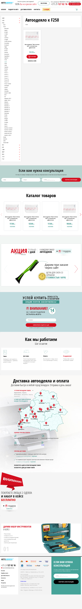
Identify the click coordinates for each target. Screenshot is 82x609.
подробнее (12, 226)
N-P (3, 152)
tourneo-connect (8, 128)
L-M (3, 149)
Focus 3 (6, 76)
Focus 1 (6, 72)
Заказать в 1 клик (32, 60)
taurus (5, 126)
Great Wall (5, 142)
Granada (6, 91)
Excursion (6, 54)
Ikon (5, 94)
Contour (6, 37)
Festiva (6, 69)
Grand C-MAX (7, 93)
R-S (3, 154)
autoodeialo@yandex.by (8, 570)
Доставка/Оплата (26, 9)
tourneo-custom (8, 129)
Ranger (6, 118)
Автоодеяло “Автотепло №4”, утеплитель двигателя (50, 218)
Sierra (5, 124)
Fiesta (5, 71)
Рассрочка (44, 3)
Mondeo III (7, 107)
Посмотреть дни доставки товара (24, 469)
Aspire (5, 30)
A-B (3, 18)
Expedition (6, 56)
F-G (3, 23)
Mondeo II (6, 105)
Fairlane (6, 67)
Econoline (6, 43)
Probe (5, 115)
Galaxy (6, 89)
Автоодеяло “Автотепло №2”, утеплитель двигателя (12, 218)
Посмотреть (9, 511)
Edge (5, 47)
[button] (80, 214)
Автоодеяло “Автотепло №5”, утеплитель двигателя (32, 46)
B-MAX (6, 32)
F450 (5, 65)
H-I (3, 145)
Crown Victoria (7, 41)
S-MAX (6, 120)
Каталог (3, 9)
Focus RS (6, 80)
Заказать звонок (76, 4)
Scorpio (6, 122)
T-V (3, 156)
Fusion (6, 87)
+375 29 (59, 4)
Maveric (6, 102)
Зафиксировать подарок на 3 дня (41, 325)
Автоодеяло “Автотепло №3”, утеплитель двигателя (31, 218)
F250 (5, 61)
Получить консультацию (71, 179)
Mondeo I (6, 104)
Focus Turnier (7, 83)
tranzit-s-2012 (7, 135)
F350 (5, 63)
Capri (5, 36)
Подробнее (34, 457)
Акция (47, 9)
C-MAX (6, 34)
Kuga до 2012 (7, 98)
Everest (6, 52)
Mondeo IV (7, 109)
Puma (5, 117)
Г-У (3, 159)
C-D (3, 20)
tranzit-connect (8, 131)
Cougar (6, 39)
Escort (5, 50)
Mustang (6, 113)
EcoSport (6, 45)
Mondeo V (6, 111)
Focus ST (6, 82)
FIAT (4, 24)
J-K (3, 147)
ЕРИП (42, 446)
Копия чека (23, 583)
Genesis (5, 139)
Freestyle (6, 85)
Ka (5, 96)
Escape (6, 48)
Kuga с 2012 (7, 100)
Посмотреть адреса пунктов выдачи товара (27, 466)
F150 (5, 59)
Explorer (6, 58)
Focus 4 (6, 78)
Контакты (37, 9)
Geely (4, 137)
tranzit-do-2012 (8, 133)
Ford (4, 26)
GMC (4, 140)
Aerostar (6, 28)
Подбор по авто (13, 9)
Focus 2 (6, 74)
